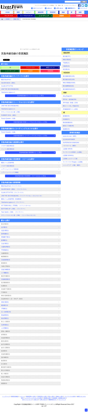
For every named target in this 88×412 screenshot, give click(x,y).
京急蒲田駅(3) (5, 260)
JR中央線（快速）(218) (70, 102)
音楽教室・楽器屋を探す (59, 398)
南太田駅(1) (5, 318)
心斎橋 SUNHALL (68, 155)
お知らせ (49, 8)
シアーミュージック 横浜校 (9, 169)
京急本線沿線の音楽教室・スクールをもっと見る (30, 176)
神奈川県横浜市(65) (69, 82)
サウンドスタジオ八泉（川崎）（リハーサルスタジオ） (18, 215)
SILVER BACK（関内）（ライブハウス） (14, 189)
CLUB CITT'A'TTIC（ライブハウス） (12, 192)
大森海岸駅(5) (5, 246)
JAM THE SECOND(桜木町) (10, 89)
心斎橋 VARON (67, 149)
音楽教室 (79, 15)
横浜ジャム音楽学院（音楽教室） (11, 199)
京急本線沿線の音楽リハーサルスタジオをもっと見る (30, 122)
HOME (7, 12)
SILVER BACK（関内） (8, 83)
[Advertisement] (44, 34)
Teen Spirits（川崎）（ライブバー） (12, 212)
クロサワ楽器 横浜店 (7, 145)
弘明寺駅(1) (5, 325)
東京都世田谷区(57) (69, 89)
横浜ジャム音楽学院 (7, 162)
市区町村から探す (42, 396)
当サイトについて (38, 8)
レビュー (29, 12)
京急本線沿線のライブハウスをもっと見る (30, 95)
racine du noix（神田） (70, 136)
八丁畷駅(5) (5, 273)
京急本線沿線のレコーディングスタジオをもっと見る (30, 135)
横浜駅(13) (4, 305)
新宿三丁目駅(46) (68, 126)
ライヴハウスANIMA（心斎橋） (73, 152)
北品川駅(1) (5, 230)
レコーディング (44, 15)
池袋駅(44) (66, 129)
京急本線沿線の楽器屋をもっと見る (30, 152)
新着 (18, 12)
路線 (63, 12)
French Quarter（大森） (8, 118)
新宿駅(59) (66, 116)
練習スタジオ (50, 67)
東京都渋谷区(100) (69, 79)
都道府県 (40, 12)
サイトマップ (83, 8)
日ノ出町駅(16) (6, 312)
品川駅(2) (4, 227)
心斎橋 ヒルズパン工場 (70, 158)
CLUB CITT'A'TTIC (7, 86)
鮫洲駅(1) (4, 240)
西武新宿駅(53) (67, 122)
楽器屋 (61, 15)
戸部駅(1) (4, 308)
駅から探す (51, 396)
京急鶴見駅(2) (5, 279)
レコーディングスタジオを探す (33, 398)
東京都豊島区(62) (68, 86)
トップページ (6, 396)
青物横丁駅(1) (5, 237)
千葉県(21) (66, 63)
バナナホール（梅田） (70, 145)
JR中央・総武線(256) (69, 99)
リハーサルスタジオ (26, 15)
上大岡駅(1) (5, 328)
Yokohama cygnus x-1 (8, 92)
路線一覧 (16, 19)
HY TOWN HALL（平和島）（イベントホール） (16, 205)
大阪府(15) (66, 66)
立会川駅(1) (5, 243)
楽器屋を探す (47, 398)
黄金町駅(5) (5, 315)
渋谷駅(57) (66, 119)
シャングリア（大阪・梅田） (72, 165)
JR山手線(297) (67, 96)
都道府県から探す (31, 396)
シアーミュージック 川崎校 (9, 172)
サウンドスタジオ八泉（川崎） (11, 112)
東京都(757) (66, 56)
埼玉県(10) (66, 69)
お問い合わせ (59, 8)
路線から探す (59, 396)
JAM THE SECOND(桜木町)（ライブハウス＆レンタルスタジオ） (22, 196)
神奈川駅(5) (5, 302)
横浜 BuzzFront (6, 79)
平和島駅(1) (5, 250)
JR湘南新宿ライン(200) (70, 109)
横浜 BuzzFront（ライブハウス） (11, 186)
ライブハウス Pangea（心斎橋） (73, 162)
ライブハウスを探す (70, 396)
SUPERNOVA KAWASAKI (71, 142)
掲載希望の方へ (72, 8)
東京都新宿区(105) (69, 76)
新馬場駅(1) (5, 233)
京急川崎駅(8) (5, 269)
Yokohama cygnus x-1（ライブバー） (13, 202)
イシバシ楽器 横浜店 (7, 149)
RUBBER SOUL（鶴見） (9, 115)
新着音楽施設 (14, 396)
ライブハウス (8, 15)
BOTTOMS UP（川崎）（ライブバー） (13, 209)
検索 (84, 1)
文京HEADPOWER (69, 139)
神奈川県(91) (67, 59)
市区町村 (52, 12)
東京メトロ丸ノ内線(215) (71, 106)
